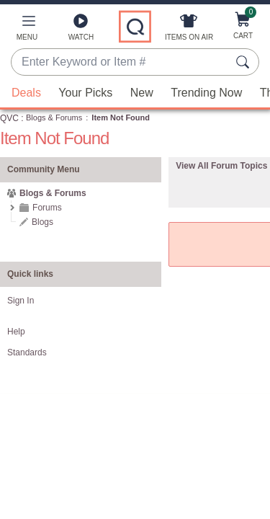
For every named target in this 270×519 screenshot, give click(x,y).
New (141, 92)
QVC (9, 118)
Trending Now (206, 92)
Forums (47, 208)
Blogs (42, 222)
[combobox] (121, 62)
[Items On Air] (189, 30)
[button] (27, 30)
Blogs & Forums (54, 117)
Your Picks (85, 92)
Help (16, 332)
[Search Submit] (244, 62)
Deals (26, 92)
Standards (27, 352)
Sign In (20, 301)
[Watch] (81, 30)
